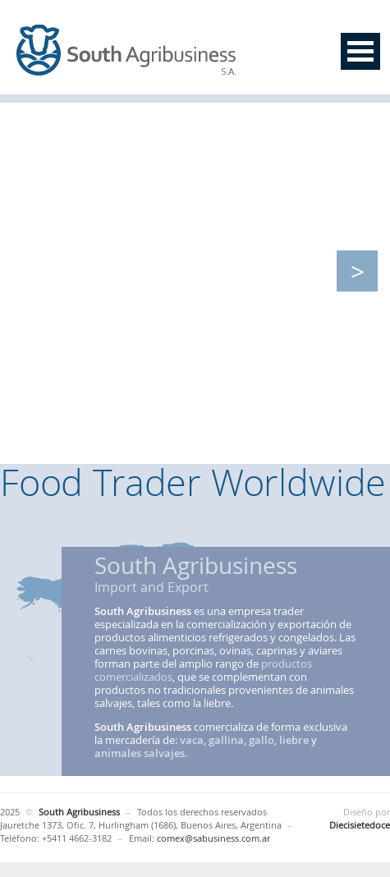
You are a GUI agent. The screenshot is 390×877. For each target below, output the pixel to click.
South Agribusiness (127, 51)
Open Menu (360, 51)
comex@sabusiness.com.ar (213, 838)
